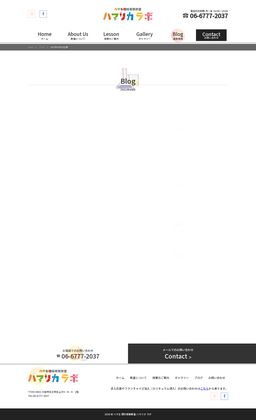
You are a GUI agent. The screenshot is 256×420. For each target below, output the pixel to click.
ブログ (42, 47)
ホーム (45, 35)
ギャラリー (144, 35)
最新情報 (178, 35)
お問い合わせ (211, 35)
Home (30, 47)
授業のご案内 (111, 35)
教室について (78, 35)
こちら (204, 388)
